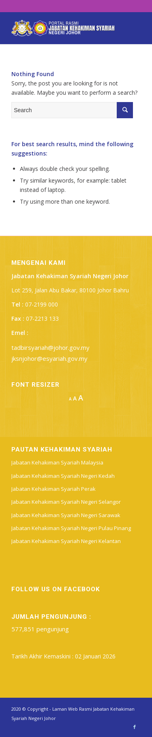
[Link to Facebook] (134, 727)
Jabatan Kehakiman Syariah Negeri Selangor (66, 501)
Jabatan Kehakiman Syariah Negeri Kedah (63, 475)
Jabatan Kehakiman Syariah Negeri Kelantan (66, 541)
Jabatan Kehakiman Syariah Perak (53, 488)
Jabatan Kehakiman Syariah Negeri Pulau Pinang (71, 528)
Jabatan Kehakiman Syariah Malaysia (57, 462)
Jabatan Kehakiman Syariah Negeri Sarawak (65, 515)
